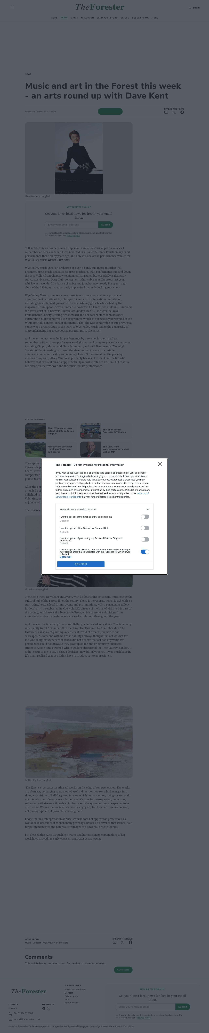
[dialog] (104, 516)
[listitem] (104, 509)
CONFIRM (81, 564)
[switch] (145, 517)
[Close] (161, 465)
